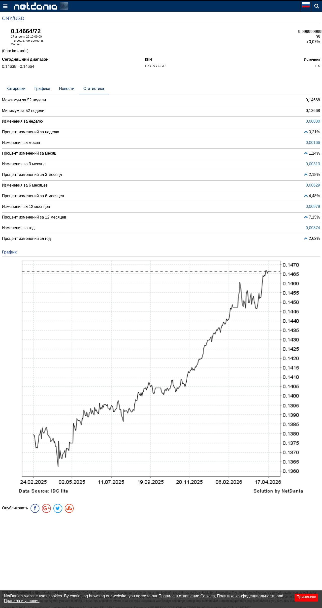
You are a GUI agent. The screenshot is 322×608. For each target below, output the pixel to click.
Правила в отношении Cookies (187, 596)
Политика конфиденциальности (246, 596)
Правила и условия (21, 601)
